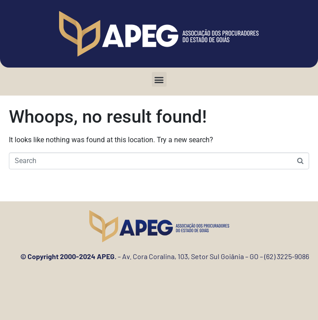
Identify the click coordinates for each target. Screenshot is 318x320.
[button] (159, 79)
